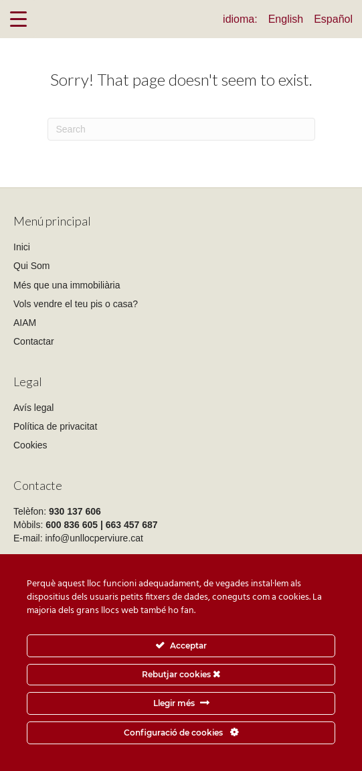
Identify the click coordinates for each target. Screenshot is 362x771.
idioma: (240, 19)
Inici (21, 247)
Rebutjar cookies (181, 674)
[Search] (181, 129)
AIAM (24, 322)
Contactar (33, 341)
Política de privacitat (55, 426)
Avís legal (33, 407)
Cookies (30, 445)
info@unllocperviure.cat (94, 538)
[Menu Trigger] (18, 18)
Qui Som (31, 265)
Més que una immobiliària (66, 285)
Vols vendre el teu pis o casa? (75, 303)
